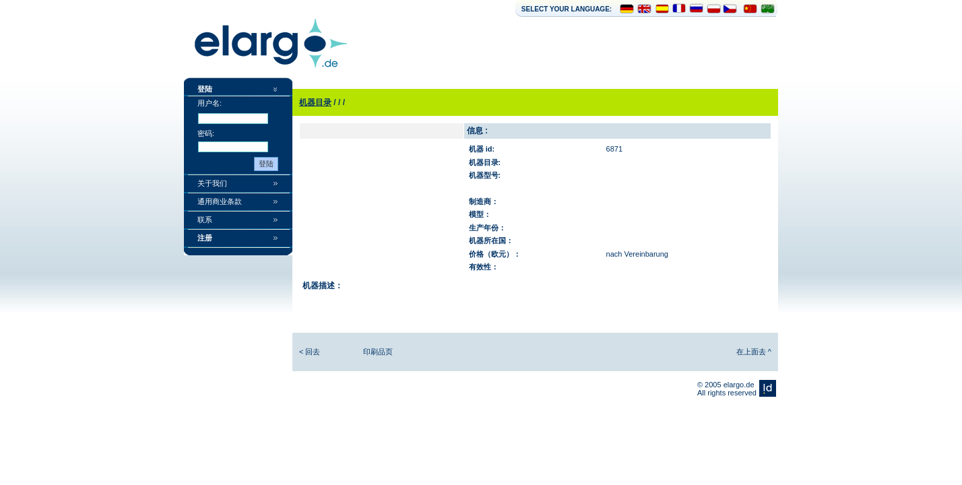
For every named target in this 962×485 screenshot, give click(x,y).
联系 (204, 220)
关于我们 (212, 183)
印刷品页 (378, 352)
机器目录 (315, 102)
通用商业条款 (219, 201)
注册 (204, 238)
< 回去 (309, 352)
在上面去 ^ (753, 352)
